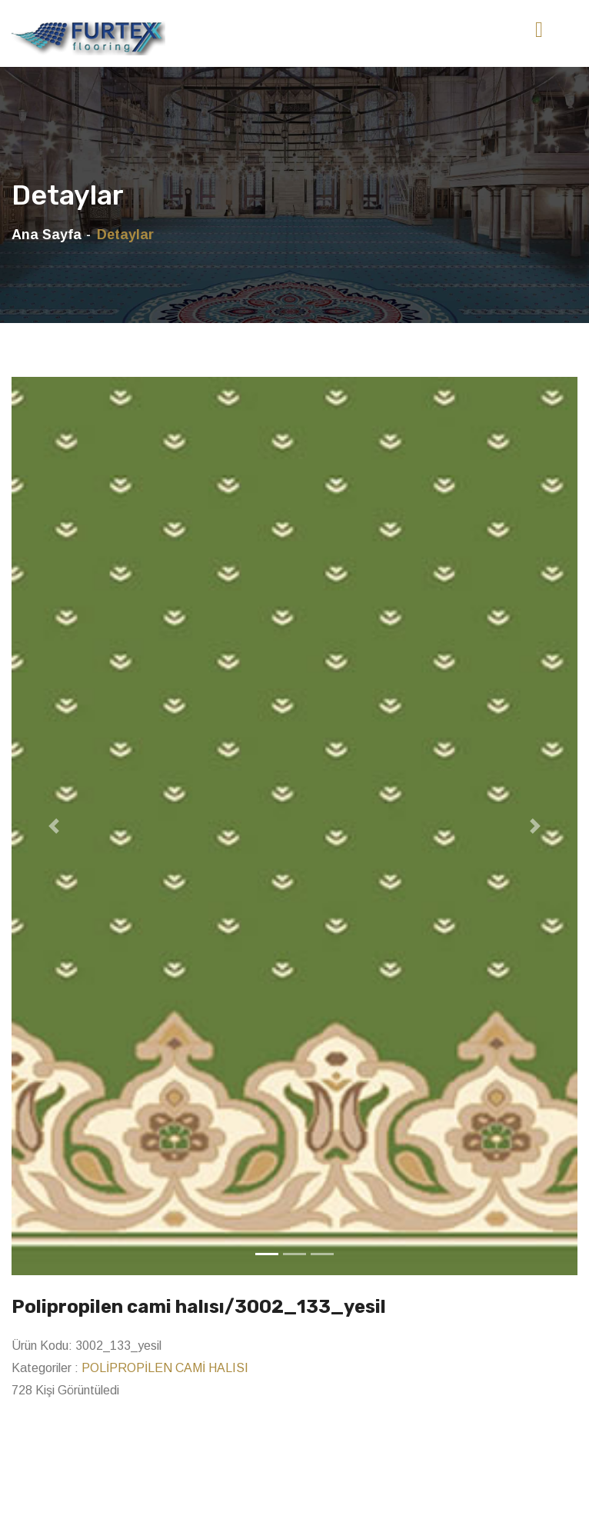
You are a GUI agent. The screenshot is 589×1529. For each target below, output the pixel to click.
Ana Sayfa (47, 234)
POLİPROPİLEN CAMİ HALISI (165, 1367)
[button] (54, 826)
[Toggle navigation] (539, 29)
